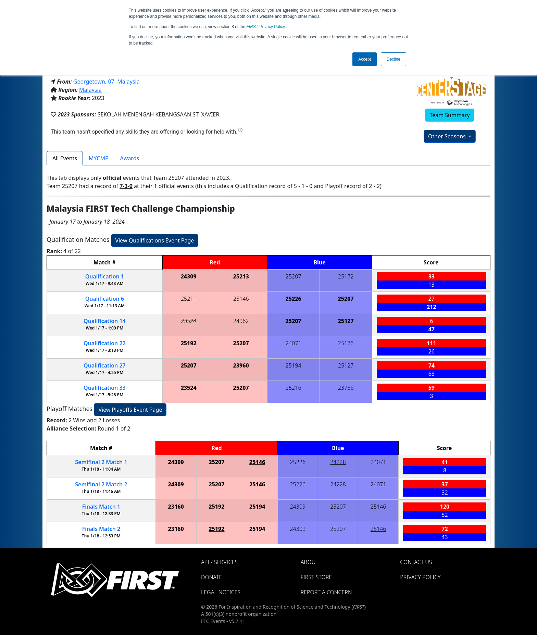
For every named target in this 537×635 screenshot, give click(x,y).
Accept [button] (364, 59)
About (310, 562)
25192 (189, 343)
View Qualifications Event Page (154, 240)
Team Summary (449, 115)
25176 (346, 343)
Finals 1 (101, 506)
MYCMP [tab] (99, 158)
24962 (241, 321)
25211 (189, 298)
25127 (346, 321)
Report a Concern (326, 592)
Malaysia (90, 90)
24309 (189, 276)
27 (105, 365)
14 (105, 321)
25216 (293, 387)
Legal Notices (220, 592)
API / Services (219, 562)
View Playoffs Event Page (130, 409)
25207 (293, 276)
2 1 (101, 462)
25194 (293, 365)
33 (105, 387)
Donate (211, 577)
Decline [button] (393, 59)
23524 (188, 321)
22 (105, 343)
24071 (293, 343)
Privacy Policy (266, 26)
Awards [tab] (129, 158)
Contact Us (416, 562)
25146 (241, 298)
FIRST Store (316, 577)
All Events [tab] (64, 158)
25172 (346, 276)
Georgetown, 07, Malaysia (106, 81)
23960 (241, 365)
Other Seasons (447, 136)
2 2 (101, 484)
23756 (346, 387)
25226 (293, 298)
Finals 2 (101, 529)
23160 (176, 506)
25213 (241, 276)
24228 (338, 462)
